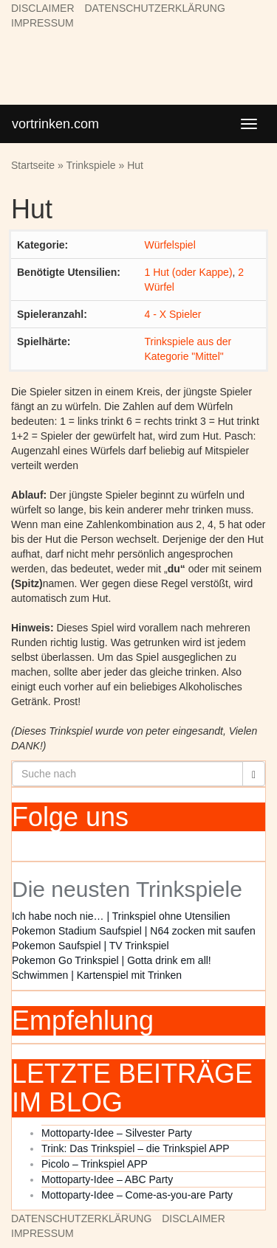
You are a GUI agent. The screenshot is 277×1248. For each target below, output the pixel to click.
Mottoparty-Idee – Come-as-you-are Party (137, 1195)
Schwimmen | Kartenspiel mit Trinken (97, 975)
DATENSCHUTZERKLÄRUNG (154, 8)
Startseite (33, 165)
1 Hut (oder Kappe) (189, 272)
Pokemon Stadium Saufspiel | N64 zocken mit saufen (134, 931)
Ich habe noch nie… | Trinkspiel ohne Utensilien (121, 916)
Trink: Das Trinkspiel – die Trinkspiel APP (135, 1148)
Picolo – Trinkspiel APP (94, 1164)
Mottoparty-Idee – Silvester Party (116, 1133)
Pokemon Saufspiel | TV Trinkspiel (90, 945)
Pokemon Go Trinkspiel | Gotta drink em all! (111, 960)
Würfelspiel (170, 245)
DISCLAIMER (43, 8)
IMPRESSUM (42, 23)
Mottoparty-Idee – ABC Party (107, 1179)
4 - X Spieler (173, 314)
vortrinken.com (55, 124)
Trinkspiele (90, 165)
